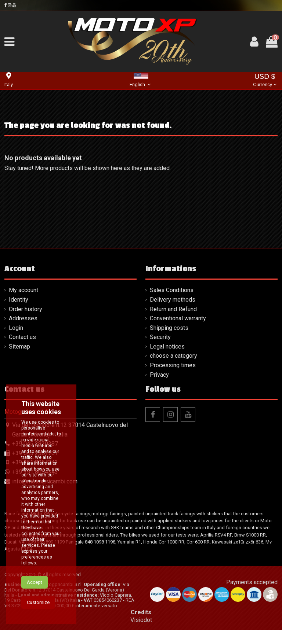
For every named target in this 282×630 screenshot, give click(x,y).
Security (160, 337)
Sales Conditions (172, 290)
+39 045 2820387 (35, 443)
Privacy (159, 374)
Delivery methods (172, 299)
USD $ (264, 81)
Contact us (22, 337)
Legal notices (167, 346)
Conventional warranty (178, 318)
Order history (25, 309)
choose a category (173, 355)
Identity (18, 299)
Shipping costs (169, 327)
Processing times (173, 365)
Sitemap (19, 346)
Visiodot (141, 619)
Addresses (23, 318)
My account (23, 290)
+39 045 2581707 (35, 453)
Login (16, 327)
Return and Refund (173, 309)
